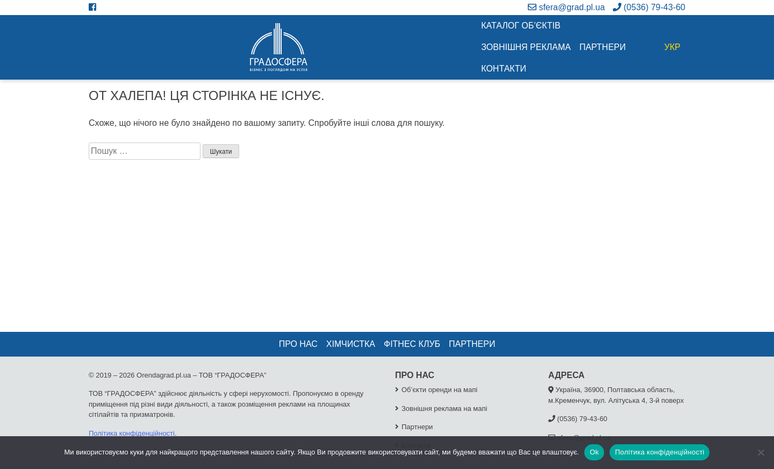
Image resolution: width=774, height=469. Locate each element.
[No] (760, 452)
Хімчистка (350, 344)
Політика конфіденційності (132, 433)
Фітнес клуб (412, 344)
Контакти (503, 68)
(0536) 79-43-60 (649, 7)
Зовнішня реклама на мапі (444, 408)
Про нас (298, 344)
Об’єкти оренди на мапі (439, 390)
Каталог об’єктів (520, 25)
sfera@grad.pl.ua (566, 7)
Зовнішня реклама (526, 47)
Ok (594, 452)
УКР (672, 47)
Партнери (602, 47)
